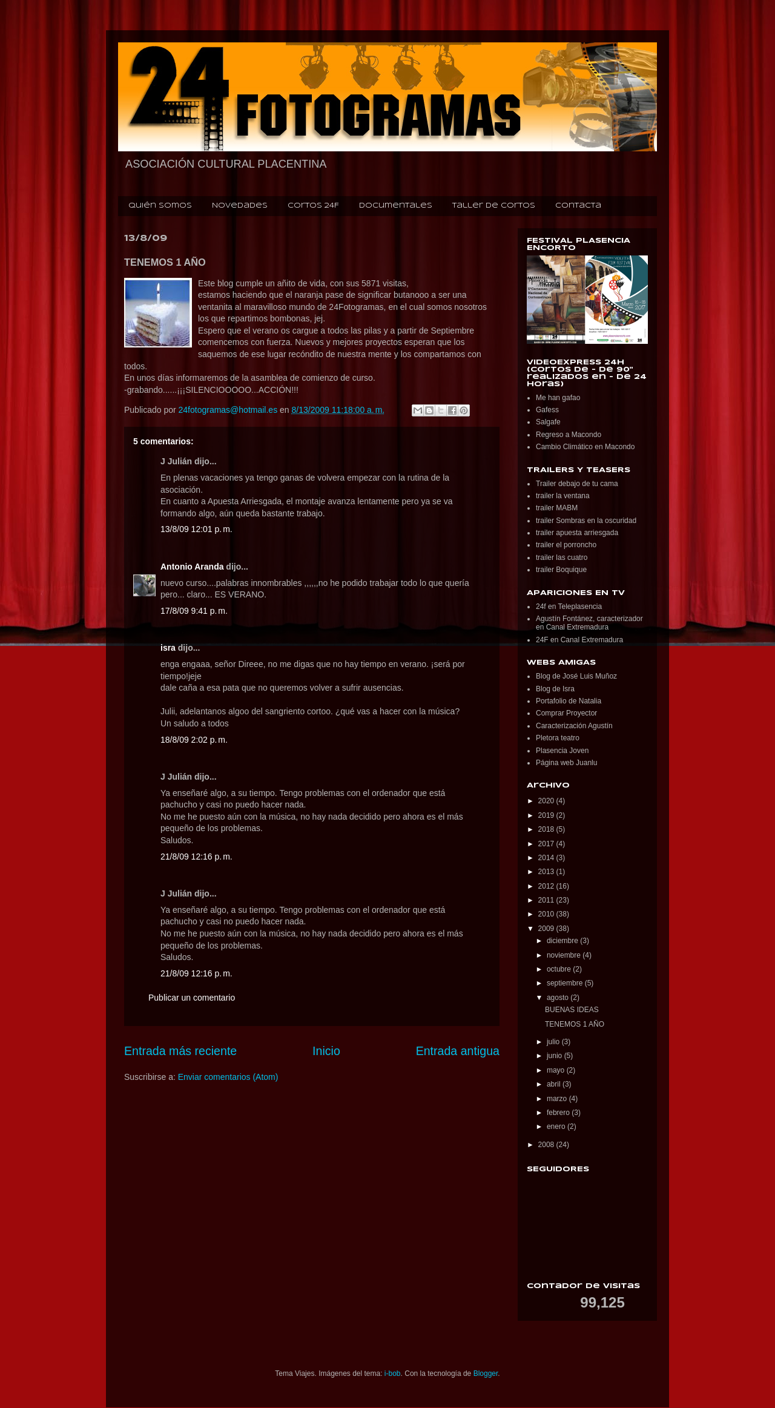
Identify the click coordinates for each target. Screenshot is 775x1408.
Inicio (326, 1051)
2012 (547, 886)
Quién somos (160, 206)
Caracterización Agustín (574, 726)
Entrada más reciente (180, 1051)
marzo (558, 1098)
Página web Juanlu (566, 762)
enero (557, 1126)
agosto (558, 997)
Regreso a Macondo (568, 434)
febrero (559, 1112)
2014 (547, 858)
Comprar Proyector (566, 713)
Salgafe (548, 422)
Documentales (395, 206)
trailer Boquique (561, 569)
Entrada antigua (458, 1051)
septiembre (566, 983)
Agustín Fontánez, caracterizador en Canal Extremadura (589, 622)
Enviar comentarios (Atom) (228, 1077)
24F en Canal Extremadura (579, 640)
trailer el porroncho (566, 545)
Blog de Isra (555, 689)
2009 (547, 928)
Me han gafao (558, 397)
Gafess (547, 410)
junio (555, 1055)
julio (554, 1042)
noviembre (564, 955)
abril (554, 1084)
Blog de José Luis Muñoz (576, 676)
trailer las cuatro (561, 557)
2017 (547, 844)
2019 (547, 815)
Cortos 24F (313, 206)
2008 (547, 1144)
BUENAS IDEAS (572, 1009)
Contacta (578, 206)
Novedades (240, 206)
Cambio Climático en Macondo (585, 446)
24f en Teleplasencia (569, 606)
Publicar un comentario (191, 997)
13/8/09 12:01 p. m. (196, 529)
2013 (547, 871)
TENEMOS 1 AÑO (574, 1024)
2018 (547, 829)
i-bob (392, 1373)
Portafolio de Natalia (568, 701)
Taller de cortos (493, 206)
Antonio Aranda (191, 566)
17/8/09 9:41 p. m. (194, 611)
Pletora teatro (557, 738)
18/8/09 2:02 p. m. (194, 740)
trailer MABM (557, 508)
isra (168, 648)
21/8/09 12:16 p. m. (196, 856)
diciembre (563, 940)
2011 (547, 900)
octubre (560, 969)
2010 (547, 914)
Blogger (485, 1373)
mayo (557, 1070)
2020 (547, 801)
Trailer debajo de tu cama (577, 483)
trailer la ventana (563, 496)
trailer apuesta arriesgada (577, 532)
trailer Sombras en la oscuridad (586, 520)
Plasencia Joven (562, 750)
